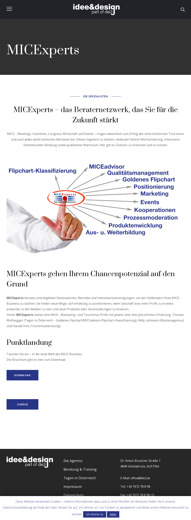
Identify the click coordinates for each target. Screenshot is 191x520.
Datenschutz (73, 495)
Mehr (113, 514)
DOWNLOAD (22, 375)
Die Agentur (73, 460)
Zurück (22, 404)
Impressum (72, 486)
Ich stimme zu (94, 514)
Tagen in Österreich (79, 478)
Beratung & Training (80, 469)
